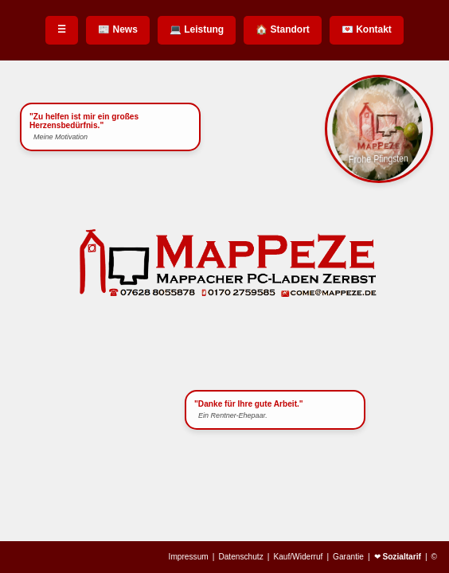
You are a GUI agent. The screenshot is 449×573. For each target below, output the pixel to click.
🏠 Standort (283, 29)
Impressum (189, 557)
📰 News (118, 29)
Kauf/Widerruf (297, 557)
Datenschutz (240, 557)
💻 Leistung (197, 29)
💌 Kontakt (367, 29)
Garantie (348, 557)
